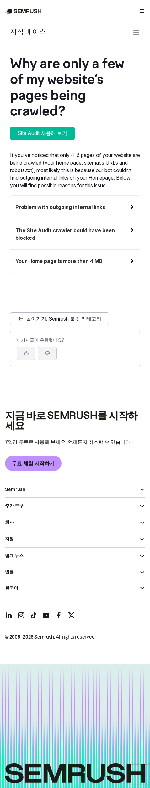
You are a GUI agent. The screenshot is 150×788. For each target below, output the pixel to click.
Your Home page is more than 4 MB (59, 261)
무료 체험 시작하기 (33, 463)
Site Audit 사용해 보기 (42, 133)
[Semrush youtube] (46, 615)
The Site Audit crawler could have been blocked (65, 234)
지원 (9, 538)
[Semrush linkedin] (8, 615)
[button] (47, 353)
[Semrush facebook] (58, 615)
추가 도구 (14, 505)
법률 (9, 571)
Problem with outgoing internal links (60, 207)
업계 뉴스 (14, 555)
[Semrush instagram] (21, 615)
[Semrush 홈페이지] (23, 11)
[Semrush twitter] (71, 615)
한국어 (11, 587)
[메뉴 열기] (142, 11)
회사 (9, 522)
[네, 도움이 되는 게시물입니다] (26, 353)
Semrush (15, 489)
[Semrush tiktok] (33, 615)
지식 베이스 (28, 32)
